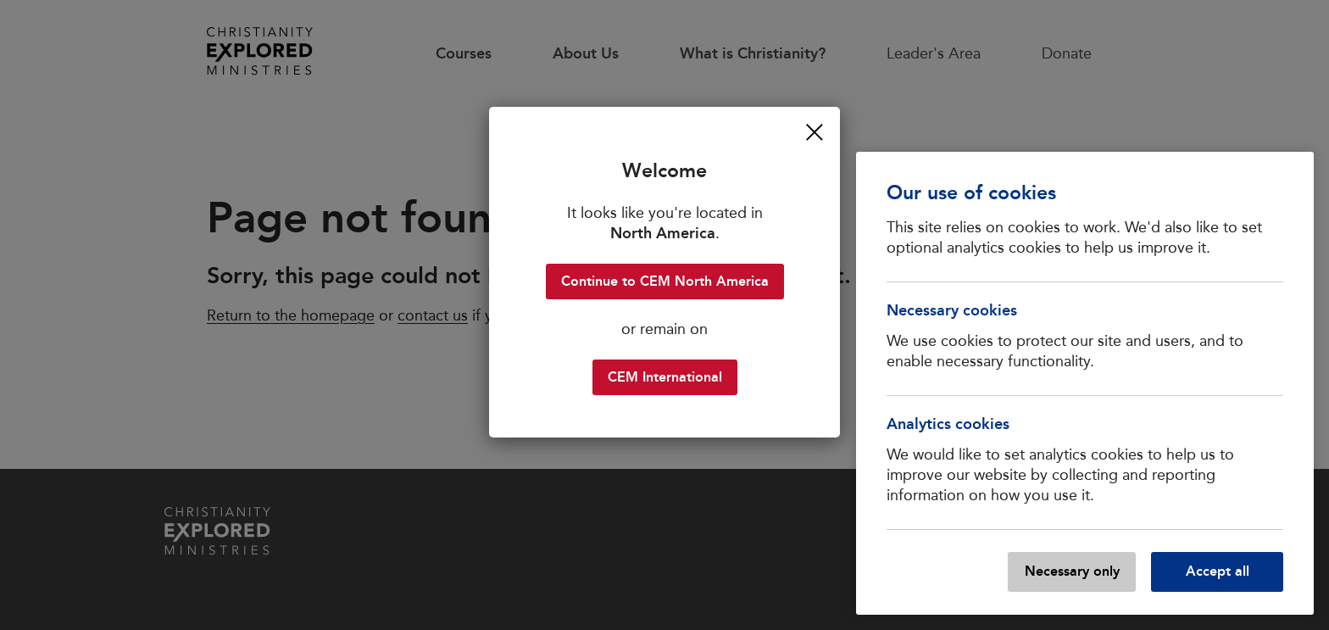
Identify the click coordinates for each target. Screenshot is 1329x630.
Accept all (1217, 571)
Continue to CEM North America (665, 281)
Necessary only (1072, 571)
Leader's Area (934, 53)
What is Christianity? (753, 53)
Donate (1067, 53)
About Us (586, 53)
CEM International (665, 377)
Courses (464, 53)
